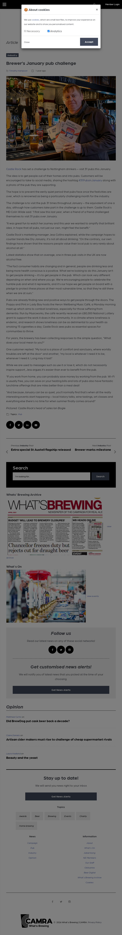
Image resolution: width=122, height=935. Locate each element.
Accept (89, 41)
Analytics (56, 31)
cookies (35, 19)
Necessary (33, 31)
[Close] (97, 9)
